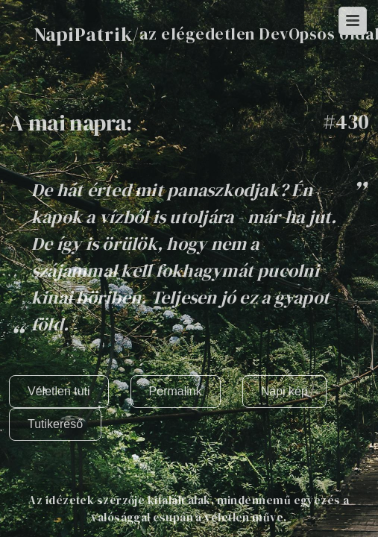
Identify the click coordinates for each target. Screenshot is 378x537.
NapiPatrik (83, 34)
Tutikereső (55, 424)
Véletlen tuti (59, 391)
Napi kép (284, 391)
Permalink (175, 391)
